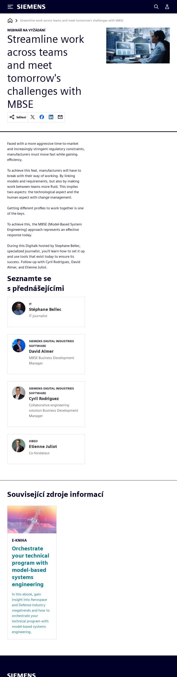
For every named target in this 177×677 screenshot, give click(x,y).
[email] (60, 117)
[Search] (156, 6)
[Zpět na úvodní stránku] (10, 20)
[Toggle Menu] (10, 7)
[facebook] (41, 117)
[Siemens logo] (31, 6)
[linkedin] (50, 117)
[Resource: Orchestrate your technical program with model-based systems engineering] (32, 572)
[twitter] (32, 117)
